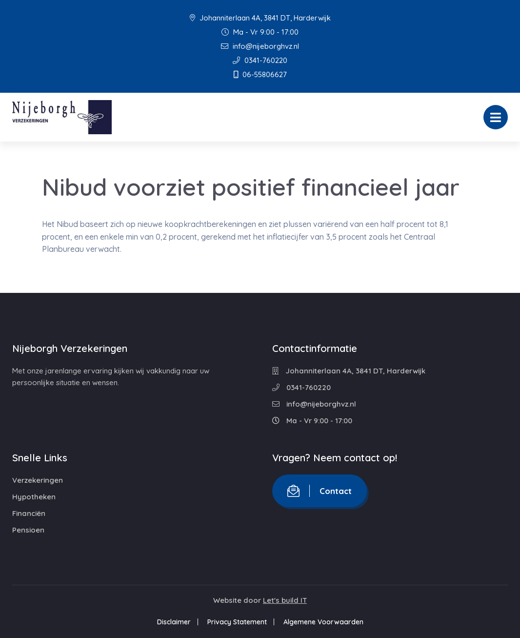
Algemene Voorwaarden (323, 621)
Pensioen (28, 530)
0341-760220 (260, 60)
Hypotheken (34, 496)
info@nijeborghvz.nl (260, 46)
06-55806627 (260, 74)
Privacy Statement (237, 621)
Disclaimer (174, 621)
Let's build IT (285, 600)
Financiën (28, 513)
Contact (319, 491)
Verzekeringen (37, 480)
